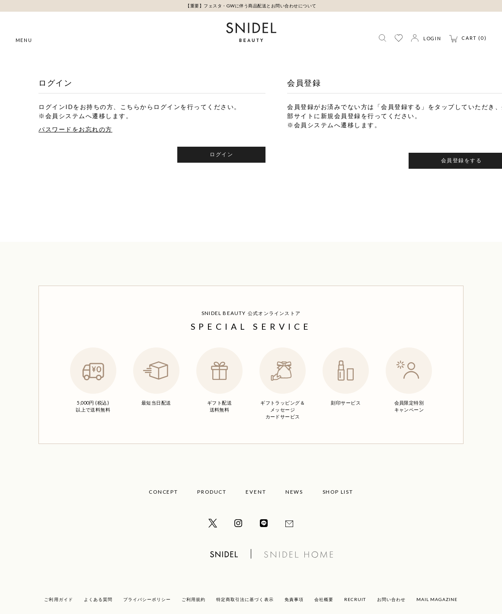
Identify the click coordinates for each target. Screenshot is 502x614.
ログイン (221, 154)
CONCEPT (163, 492)
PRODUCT (211, 492)
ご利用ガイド (58, 599)
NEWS (294, 492)
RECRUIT (355, 599)
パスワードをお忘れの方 (75, 129)
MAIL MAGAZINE (436, 599)
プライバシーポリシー (147, 599)
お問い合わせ (391, 599)
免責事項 (294, 599)
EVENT (256, 492)
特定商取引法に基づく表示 (244, 599)
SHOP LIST (338, 492)
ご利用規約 (193, 599)
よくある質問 (98, 599)
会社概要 (323, 599)
